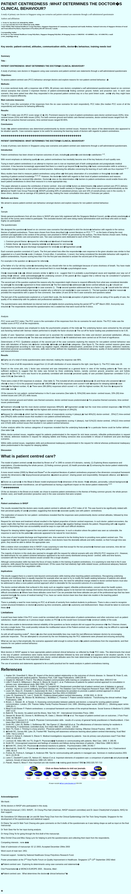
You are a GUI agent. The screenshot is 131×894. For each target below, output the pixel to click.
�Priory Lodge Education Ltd (68, 783)
